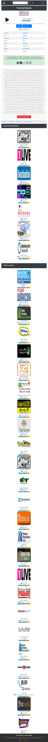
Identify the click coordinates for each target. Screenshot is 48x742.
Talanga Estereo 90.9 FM (24, 395)
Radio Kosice (24, 674)
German (25, 38)
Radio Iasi (24, 544)
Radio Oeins (24, 255)
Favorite (27, 26)
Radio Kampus (24, 339)
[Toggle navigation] (42, 3)
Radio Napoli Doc (24, 284)
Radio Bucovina (24, 433)
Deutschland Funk (24, 180)
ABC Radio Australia (24, 711)
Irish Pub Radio (24, 562)
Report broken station (24, 116)
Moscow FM (24, 618)
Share (19, 26)
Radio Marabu (24, 218)
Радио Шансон (24, 302)
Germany (25, 33)
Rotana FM (24, 358)
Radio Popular (24, 451)
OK (20, 740)
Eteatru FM (24, 525)
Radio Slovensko (24, 507)
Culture (25, 35)
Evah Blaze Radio (24, 488)
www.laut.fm (26, 48)
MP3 (24, 41)
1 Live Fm (24, 162)
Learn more (26, 740)
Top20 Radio (24, 199)
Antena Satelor (24, 321)
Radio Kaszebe (24, 413)
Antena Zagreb (24, 377)
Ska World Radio (24, 144)
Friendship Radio (24, 637)
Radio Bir (24, 693)
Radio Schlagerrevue (24, 237)
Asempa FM (24, 730)
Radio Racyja (24, 600)
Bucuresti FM (24, 656)
